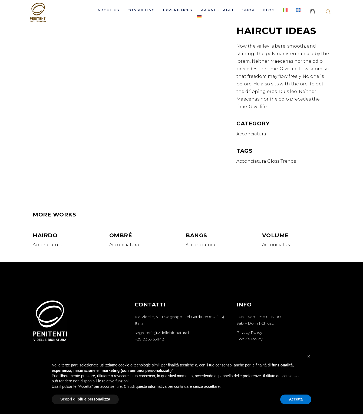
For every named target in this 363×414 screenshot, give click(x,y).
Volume (275, 235)
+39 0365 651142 (149, 339)
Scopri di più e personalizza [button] (85, 399)
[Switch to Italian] (285, 9)
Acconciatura (251, 133)
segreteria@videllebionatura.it (162, 332)
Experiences (177, 10)
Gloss (273, 161)
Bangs (196, 235)
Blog (269, 10)
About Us (108, 10)
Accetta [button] (296, 399)
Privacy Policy (249, 332)
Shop (248, 10)
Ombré (120, 235)
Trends (288, 161)
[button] (308, 356)
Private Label (217, 10)
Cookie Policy (249, 338)
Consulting (141, 10)
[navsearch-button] (328, 12)
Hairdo (45, 235)
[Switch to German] (199, 16)
